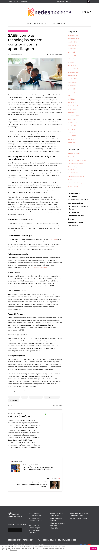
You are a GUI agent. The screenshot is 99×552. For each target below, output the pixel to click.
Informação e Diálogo (75, 183)
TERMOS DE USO (29, 540)
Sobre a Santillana (35, 518)
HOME (29, 24)
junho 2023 (72, 55)
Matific (33, 267)
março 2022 (72, 102)
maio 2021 (71, 119)
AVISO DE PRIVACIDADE (47, 540)
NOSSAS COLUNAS (41, 24)
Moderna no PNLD (35, 520)
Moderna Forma (34, 530)
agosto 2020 (72, 129)
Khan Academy (42, 267)
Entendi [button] (93, 548)
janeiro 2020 (72, 143)
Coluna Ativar (72, 157)
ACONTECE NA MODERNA (61, 24)
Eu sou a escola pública (76, 176)
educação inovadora (51, 397)
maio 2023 (71, 59)
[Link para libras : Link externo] (89, 1)
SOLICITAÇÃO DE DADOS (67, 540)
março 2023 (72, 65)
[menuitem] (13, 1)
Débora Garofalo (36, 397)
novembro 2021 (73, 116)
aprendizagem (14, 397)
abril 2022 (71, 99)
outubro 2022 (72, 79)
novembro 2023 (73, 38)
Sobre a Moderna (35, 515)
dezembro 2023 (73, 35)
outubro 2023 (72, 42)
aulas (24, 397)
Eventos (71, 179)
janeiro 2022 (72, 109)
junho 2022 (72, 92)
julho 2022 (71, 89)
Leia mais (13, 550)
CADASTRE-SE (15, 530)
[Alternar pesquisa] (90, 12)
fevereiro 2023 (73, 69)
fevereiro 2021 (72, 122)
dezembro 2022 (73, 72)
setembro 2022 (73, 82)
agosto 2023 (72, 49)
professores (13, 400)
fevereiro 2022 (73, 106)
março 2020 (72, 139)
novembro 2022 (73, 75)
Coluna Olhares (73, 173)
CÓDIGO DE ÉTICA (14, 540)
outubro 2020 (73, 126)
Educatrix (32, 533)
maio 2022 (71, 96)
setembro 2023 (73, 45)
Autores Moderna (74, 153)
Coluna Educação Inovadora (18, 31)
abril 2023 (71, 62)
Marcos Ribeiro (73, 186)
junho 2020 (72, 136)
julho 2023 (71, 52)
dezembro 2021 (73, 112)
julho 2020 (71, 132)
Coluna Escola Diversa (75, 163)
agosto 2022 (72, 85)
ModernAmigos (34, 528)
